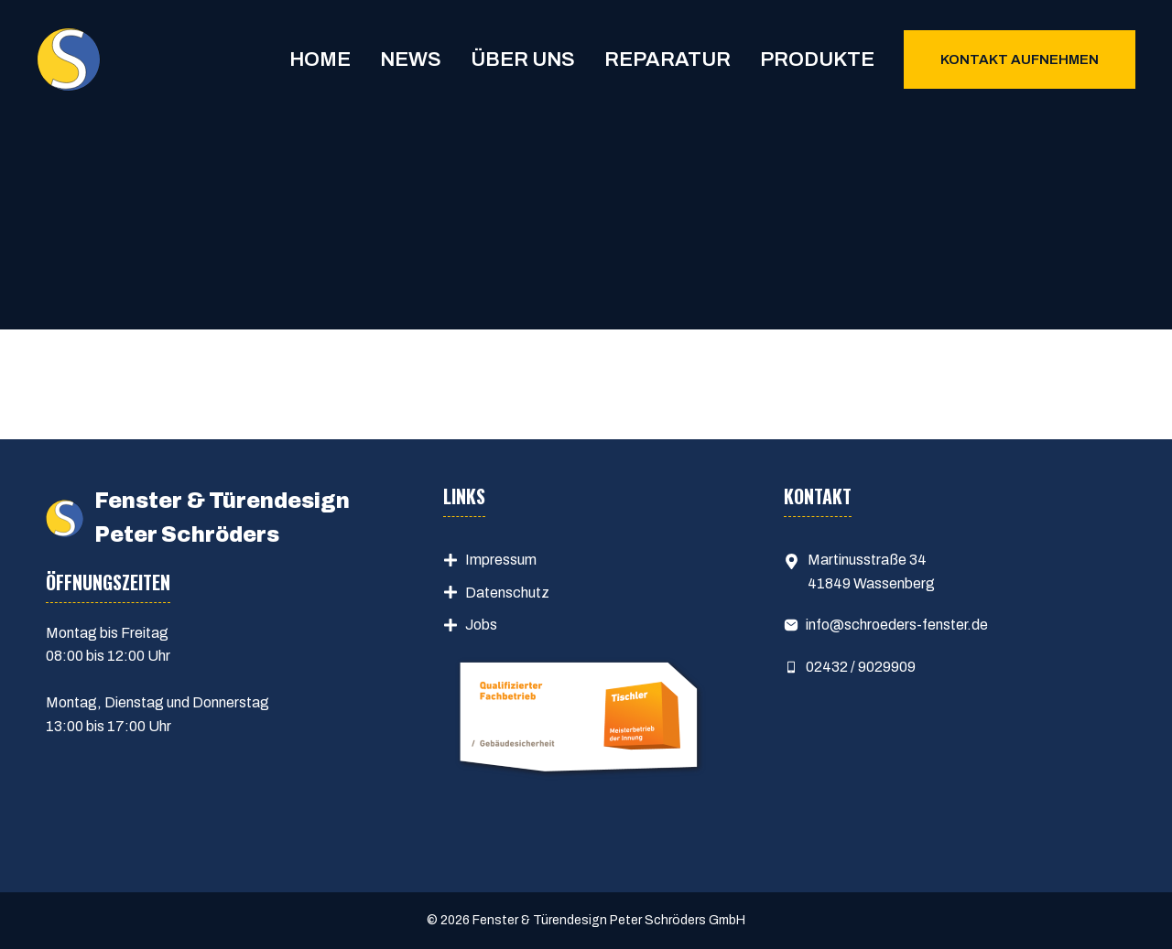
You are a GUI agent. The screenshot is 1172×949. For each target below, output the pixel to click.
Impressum (501, 559)
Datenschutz (507, 592)
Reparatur (667, 59)
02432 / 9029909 (861, 666)
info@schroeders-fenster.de (897, 624)
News (410, 59)
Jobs (481, 624)
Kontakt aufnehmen (1019, 59)
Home (320, 59)
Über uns (523, 59)
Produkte (817, 59)
